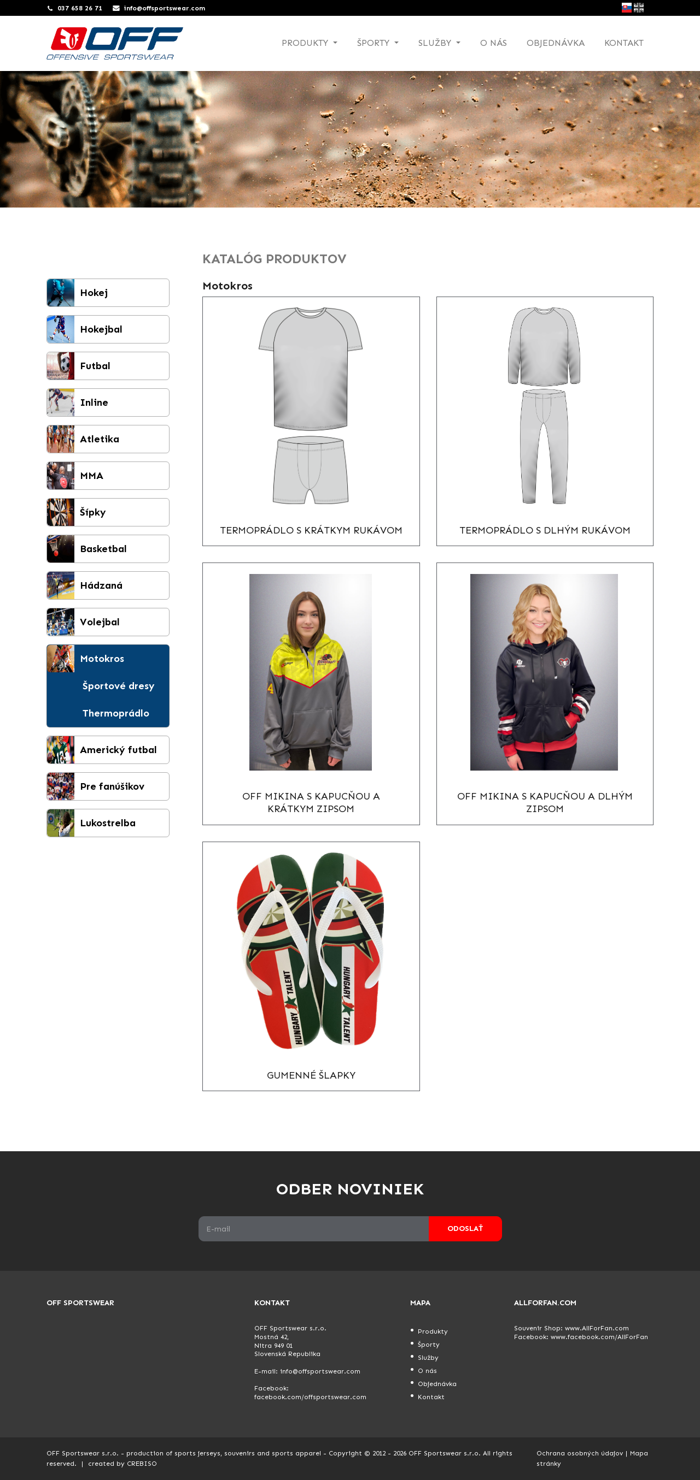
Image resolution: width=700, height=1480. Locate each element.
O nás (493, 43)
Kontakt (624, 43)
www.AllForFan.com (597, 1328)
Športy (429, 1344)
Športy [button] (374, 43)
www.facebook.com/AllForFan (599, 1337)
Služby (428, 1357)
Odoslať (465, 1228)
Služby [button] (436, 43)
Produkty (433, 1331)
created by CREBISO (122, 1463)
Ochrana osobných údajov (579, 1453)
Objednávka (556, 43)
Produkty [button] (306, 43)
